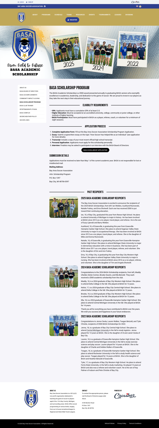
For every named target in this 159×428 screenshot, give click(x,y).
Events (92, 15)
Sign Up (29, 2)
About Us (23, 88)
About (35, 15)
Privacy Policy (121, 423)
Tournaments (104, 15)
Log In (21, 2)
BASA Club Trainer (26, 106)
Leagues (118, 15)
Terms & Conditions (135, 423)
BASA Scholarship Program (30, 102)
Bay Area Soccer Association (30, 6)
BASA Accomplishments (28, 95)
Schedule (58, 15)
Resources (80, 15)
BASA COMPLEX (25, 113)
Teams (69, 15)
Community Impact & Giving (30, 98)
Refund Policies (109, 423)
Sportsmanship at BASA (28, 109)
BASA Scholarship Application (95, 150)
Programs (46, 15)
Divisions (129, 15)
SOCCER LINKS (24, 120)
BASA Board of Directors (29, 91)
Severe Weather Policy (28, 116)
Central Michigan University (98, 330)
